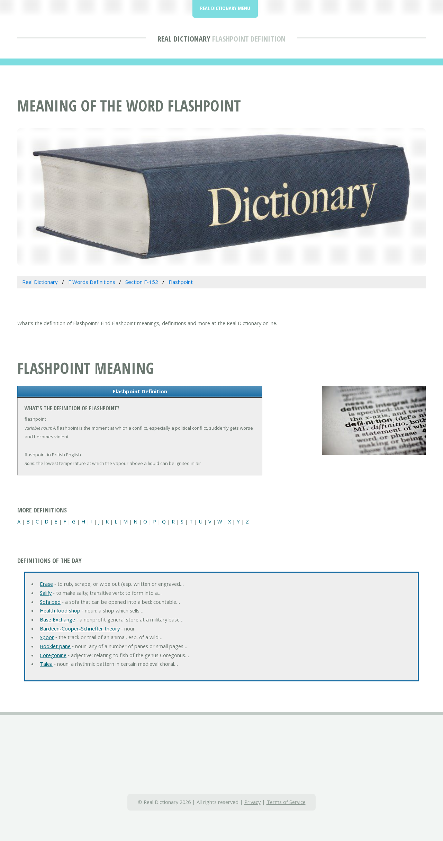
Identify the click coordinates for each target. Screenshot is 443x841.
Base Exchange (57, 619)
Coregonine (53, 655)
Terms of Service (286, 801)
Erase (46, 583)
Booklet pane (55, 646)
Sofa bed (50, 601)
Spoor (47, 637)
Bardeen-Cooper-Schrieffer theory (80, 628)
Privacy (252, 801)
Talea (46, 663)
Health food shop (60, 610)
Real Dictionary (183, 38)
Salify (46, 592)
